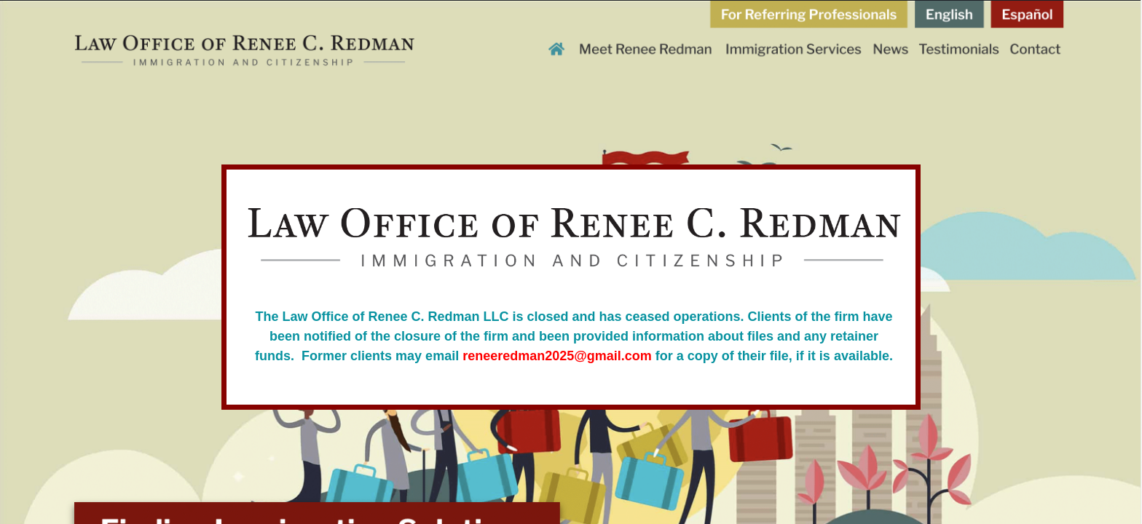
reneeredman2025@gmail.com (557, 356)
